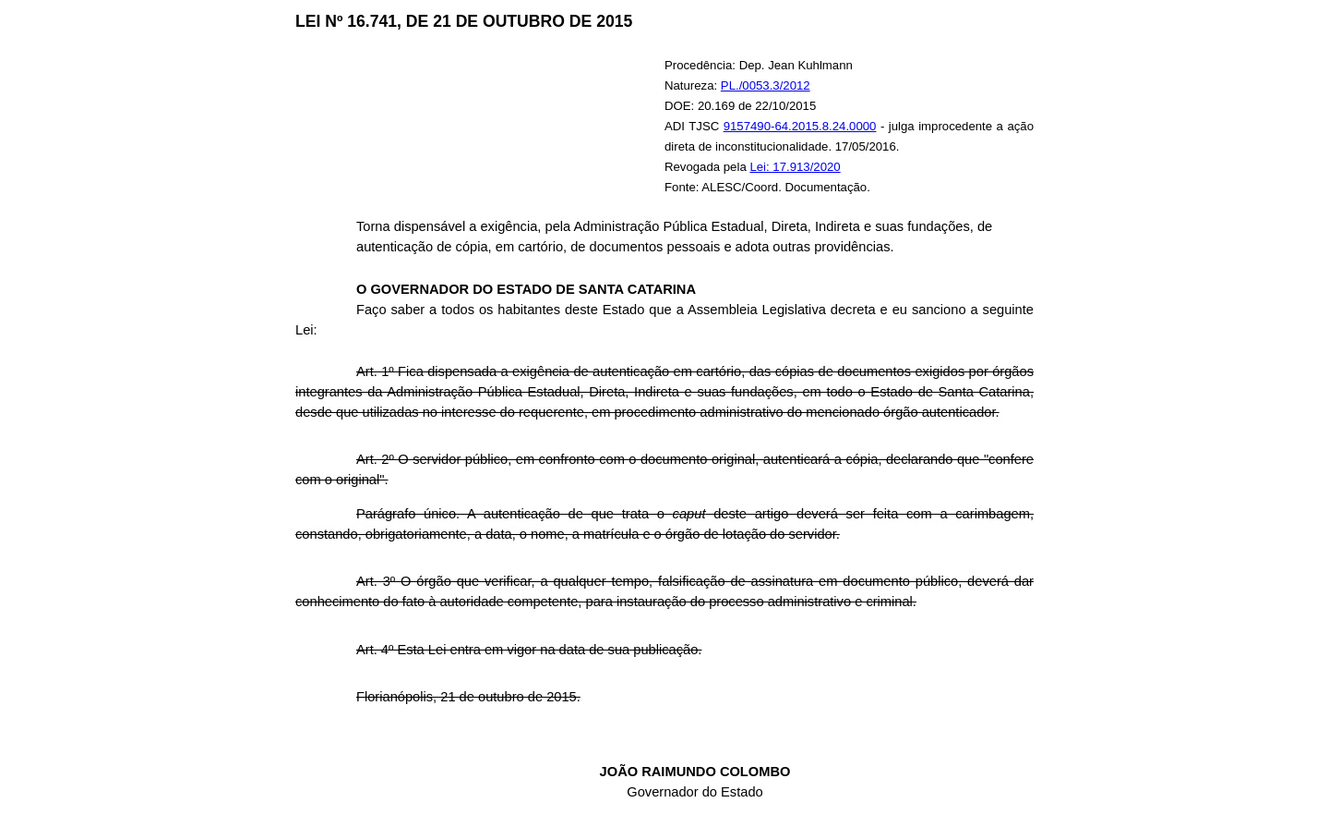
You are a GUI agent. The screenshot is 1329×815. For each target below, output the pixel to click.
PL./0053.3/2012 (765, 85)
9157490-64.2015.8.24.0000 (800, 126)
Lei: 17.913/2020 (794, 167)
